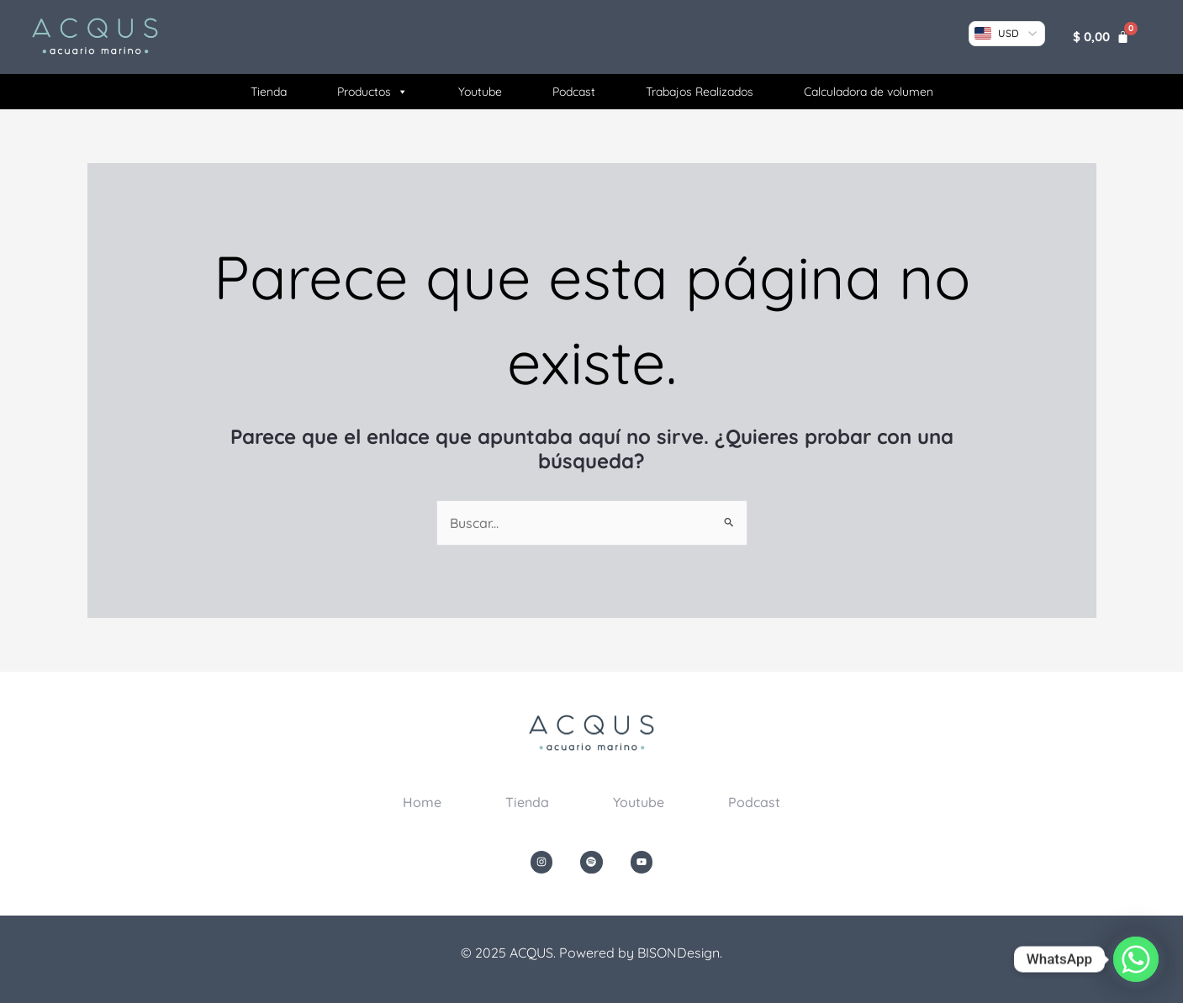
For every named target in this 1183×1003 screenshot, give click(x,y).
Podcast (573, 91)
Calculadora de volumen (868, 91)
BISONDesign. (679, 952)
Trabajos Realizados (699, 91)
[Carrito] (1101, 36)
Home (422, 802)
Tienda (269, 91)
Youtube (480, 91)
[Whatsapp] (1136, 959)
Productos (372, 91)
